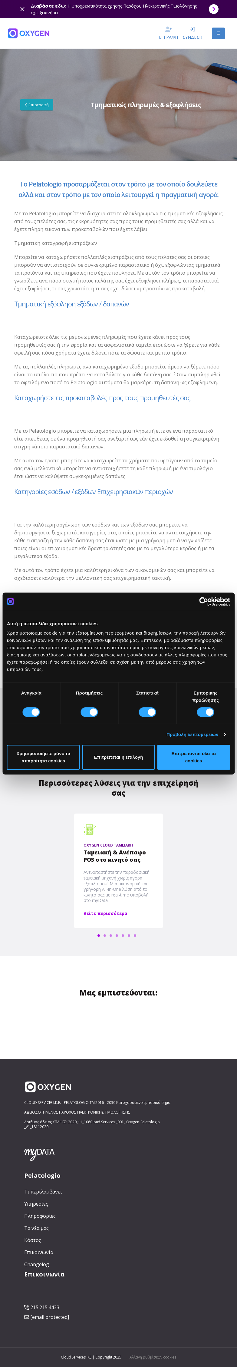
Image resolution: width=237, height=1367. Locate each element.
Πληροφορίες (39, 1216)
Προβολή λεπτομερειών (192, 734)
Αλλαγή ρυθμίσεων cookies (153, 1357)
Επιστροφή (37, 104)
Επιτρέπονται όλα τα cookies (193, 757)
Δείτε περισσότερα (105, 913)
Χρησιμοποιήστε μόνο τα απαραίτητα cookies (43, 757)
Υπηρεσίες (36, 1203)
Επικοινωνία (38, 1252)
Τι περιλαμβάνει (43, 1191)
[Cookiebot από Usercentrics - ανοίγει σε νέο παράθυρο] (203, 601)
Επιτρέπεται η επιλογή (118, 757)
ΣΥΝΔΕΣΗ (192, 34)
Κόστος (32, 1240)
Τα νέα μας (36, 1228)
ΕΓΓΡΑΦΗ (168, 34)
